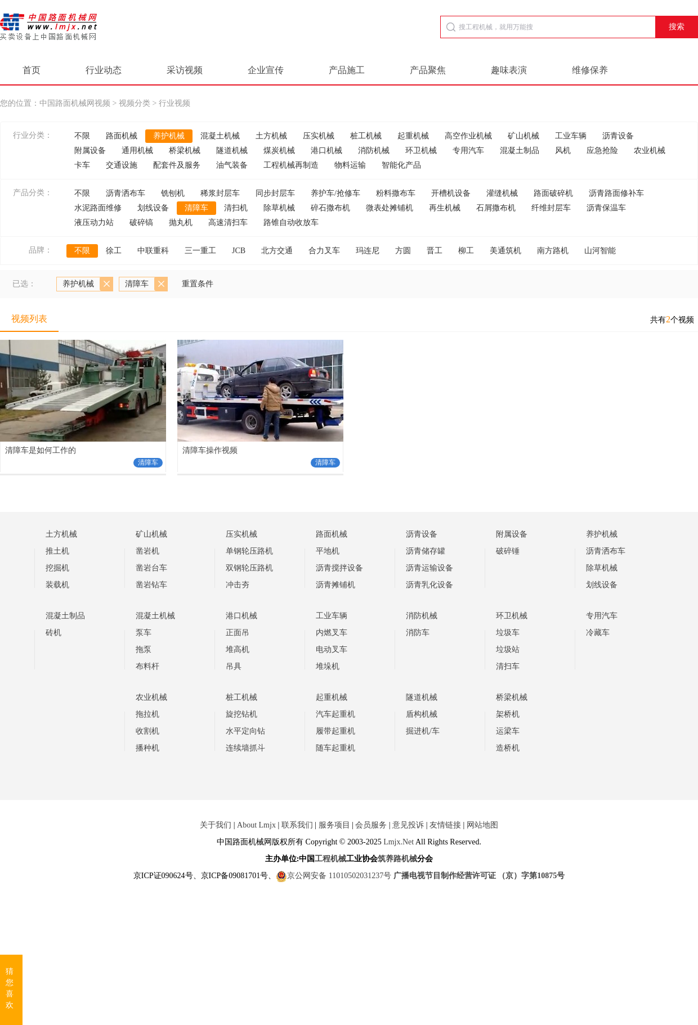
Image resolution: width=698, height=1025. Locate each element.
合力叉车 (324, 250)
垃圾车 (508, 632)
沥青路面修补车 (616, 193)
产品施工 (347, 70)
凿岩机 (147, 551)
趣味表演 (509, 70)
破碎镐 (141, 222)
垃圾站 (508, 649)
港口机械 (326, 150)
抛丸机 (181, 222)
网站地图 (482, 825)
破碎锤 (508, 551)
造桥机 (508, 748)
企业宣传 (266, 70)
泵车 (143, 632)
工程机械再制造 (291, 165)
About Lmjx (256, 825)
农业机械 (649, 150)
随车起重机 (335, 748)
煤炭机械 (279, 150)
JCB (238, 250)
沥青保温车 (606, 208)
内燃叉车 (331, 632)
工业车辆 (571, 136)
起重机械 (413, 136)
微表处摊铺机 (389, 208)
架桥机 (508, 714)
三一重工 (200, 250)
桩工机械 (366, 136)
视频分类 (134, 103)
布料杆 (147, 666)
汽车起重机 (335, 714)
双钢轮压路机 (249, 568)
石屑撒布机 (496, 208)
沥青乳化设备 (429, 585)
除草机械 (279, 208)
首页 (32, 70)
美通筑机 (505, 250)
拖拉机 (147, 714)
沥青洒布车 (125, 193)
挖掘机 (57, 568)
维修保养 (590, 70)
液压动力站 (94, 222)
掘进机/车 (423, 731)
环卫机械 (421, 150)
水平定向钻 (245, 731)
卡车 (82, 165)
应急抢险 (602, 150)
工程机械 (330, 859)
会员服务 (371, 825)
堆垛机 (327, 666)
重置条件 (197, 284)
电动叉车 (331, 649)
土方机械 (271, 136)
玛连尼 (367, 250)
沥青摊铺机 (335, 585)
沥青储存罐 (425, 551)
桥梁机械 (184, 150)
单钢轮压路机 (249, 551)
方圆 (403, 250)
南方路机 (553, 250)
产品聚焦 (428, 70)
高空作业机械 (468, 136)
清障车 (196, 208)
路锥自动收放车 (291, 222)
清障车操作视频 (210, 450)
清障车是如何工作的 (40, 450)
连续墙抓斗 (245, 748)
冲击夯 (237, 585)
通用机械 (137, 150)
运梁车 (508, 731)
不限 (82, 136)
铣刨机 (173, 193)
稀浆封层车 (220, 193)
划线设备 (153, 208)
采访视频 (185, 70)
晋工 (434, 250)
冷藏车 (598, 632)
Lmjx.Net (398, 842)
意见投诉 (408, 825)
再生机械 (444, 208)
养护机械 (169, 136)
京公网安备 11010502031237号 (333, 875)
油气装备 (232, 165)
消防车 (417, 632)
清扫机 (236, 208)
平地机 (327, 551)
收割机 (147, 731)
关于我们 (215, 825)
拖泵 (143, 649)
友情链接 (445, 825)
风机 (563, 150)
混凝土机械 (220, 136)
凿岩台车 (151, 568)
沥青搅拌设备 (339, 568)
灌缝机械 (502, 193)
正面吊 (237, 632)
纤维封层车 (551, 208)
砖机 (53, 632)
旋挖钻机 (241, 714)
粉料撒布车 (395, 193)
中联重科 (153, 250)
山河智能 (600, 250)
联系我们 (297, 825)
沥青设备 (618, 136)
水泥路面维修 (98, 208)
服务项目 (334, 825)
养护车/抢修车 (335, 193)
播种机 (147, 748)
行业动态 (104, 70)
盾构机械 (421, 714)
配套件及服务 (176, 165)
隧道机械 (232, 150)
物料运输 (350, 165)
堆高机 (237, 649)
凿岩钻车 (151, 585)
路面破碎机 (553, 193)
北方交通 (277, 250)
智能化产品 (401, 165)
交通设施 (121, 165)
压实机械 (318, 136)
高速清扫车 (228, 222)
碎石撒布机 (330, 208)
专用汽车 (468, 150)
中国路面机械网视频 (74, 103)
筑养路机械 (397, 859)
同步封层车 (275, 193)
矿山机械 (523, 136)
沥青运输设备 (429, 568)
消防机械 (374, 150)
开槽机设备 (451, 193)
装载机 (57, 585)
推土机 (57, 551)
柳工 (466, 250)
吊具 (233, 666)
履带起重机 (335, 731)
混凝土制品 (519, 150)
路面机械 (121, 136)
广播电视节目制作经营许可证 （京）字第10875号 (479, 875)
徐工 (114, 250)
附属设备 (90, 150)
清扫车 (508, 666)
